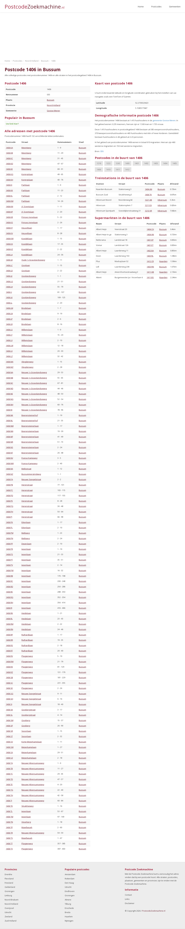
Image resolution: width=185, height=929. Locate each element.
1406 (99, 169)
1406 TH (9, 795)
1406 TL (9, 811)
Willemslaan (27, 329)
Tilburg (68, 904)
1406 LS (9, 329)
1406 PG (9, 506)
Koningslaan (27, 174)
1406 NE (9, 393)
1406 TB (9, 768)
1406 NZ (9, 474)
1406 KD (9, 163)
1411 (118, 169)
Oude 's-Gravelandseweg (33, 260)
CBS (102, 151)
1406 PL (9, 527)
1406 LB (9, 260)
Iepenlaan (26, 549)
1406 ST (9, 736)
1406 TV (9, 848)
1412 (127, 169)
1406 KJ (9, 185)
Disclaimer (129, 903)
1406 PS (9, 554)
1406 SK (9, 709)
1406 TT (9, 843)
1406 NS (9, 447)
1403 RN (150, 266)
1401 (137, 163)
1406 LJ (9, 292)
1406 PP (9, 543)
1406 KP (9, 211)
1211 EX (148, 205)
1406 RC (9, 581)
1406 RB (9, 576)
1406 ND (9, 388)
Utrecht (8, 912)
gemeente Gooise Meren (164, 120)
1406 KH (9, 179)
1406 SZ (9, 758)
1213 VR (148, 210)
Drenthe (8, 874)
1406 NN (9, 431)
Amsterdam (70, 874)
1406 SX (9, 752)
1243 (118, 163)
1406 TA (9, 763)
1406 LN (9, 313)
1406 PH (9, 511)
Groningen (9, 891)
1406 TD (9, 779)
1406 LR (9, 324)
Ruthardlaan (27, 634)
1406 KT (9, 228)
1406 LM (9, 308)
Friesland (9, 882)
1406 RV (9, 656)
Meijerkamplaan (28, 747)
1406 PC (9, 490)
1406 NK (9, 415)
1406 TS (9, 838)
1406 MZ (9, 367)
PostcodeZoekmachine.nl (153, 910)
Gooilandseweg (28, 276)
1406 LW (9, 345)
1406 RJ (9, 608)
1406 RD (9, 586)
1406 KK (9, 190)
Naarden (163, 261)
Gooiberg (25, 720)
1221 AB (148, 200)
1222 (108, 163)
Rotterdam (69, 878)
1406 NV (9, 458)
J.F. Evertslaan (27, 206)
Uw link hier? (12, 123)
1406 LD (9, 270)
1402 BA (150, 250)
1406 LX (9, 351)
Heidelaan (26, 613)
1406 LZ (9, 356)
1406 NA (9, 372)
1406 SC (9, 683)
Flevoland (9, 878)
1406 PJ (9, 517)
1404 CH (150, 229)
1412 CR (150, 261)
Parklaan (25, 185)
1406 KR (9, 217)
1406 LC (9, 265)
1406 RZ (9, 672)
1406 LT (9, 335)
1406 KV (9, 233)
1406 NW (10, 463)
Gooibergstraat (28, 709)
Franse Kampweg (29, 458)
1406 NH (9, 404)
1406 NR (9, 442)
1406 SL (9, 715)
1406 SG (9, 693)
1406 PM (9, 533)
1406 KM (9, 201)
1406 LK (9, 297)
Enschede (69, 908)
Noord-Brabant (11, 899)
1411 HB (150, 272)
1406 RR (9, 640)
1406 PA (9, 479)
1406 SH (9, 699)
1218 (99, 163)
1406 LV (9, 340)
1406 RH (9, 602)
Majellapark (26, 827)
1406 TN (9, 822)
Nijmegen (69, 920)
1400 (127, 163)
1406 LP (9, 319)
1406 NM (10, 426)
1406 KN (9, 206)
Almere (68, 899)
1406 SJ (9, 704)
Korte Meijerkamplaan (31, 741)
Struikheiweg (27, 806)
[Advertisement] (92, 35)
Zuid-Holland (10, 920)
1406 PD (9, 495)
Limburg (8, 895)
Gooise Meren (53, 110)
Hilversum (162, 200)
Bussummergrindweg (31, 474)
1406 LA (9, 254)
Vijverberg (26, 822)
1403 (156, 163)
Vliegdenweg (27, 361)
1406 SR (9, 731)
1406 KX (9, 244)
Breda (67, 912)
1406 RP (9, 634)
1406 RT (9, 650)
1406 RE (9, 591)
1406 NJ (9, 410)
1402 (146, 163)
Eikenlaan (26, 522)
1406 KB (9, 153)
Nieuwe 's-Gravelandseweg (34, 372)
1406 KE (9, 169)
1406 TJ (9, 800)
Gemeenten (174, 6)
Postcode (34, 5)
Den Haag (69, 882)
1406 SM (9, 720)
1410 (108, 169)
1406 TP (9, 827)
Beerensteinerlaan (30, 426)
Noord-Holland (53, 105)
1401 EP (150, 240)
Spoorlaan (26, 731)
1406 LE (9, 276)
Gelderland (10, 887)
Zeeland (8, 916)
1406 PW (10, 570)
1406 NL (9, 420)
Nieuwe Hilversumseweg (32, 763)
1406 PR (9, 549)
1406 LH (9, 286)
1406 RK (9, 613)
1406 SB (9, 677)
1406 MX (9, 361)
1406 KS (9, 222)
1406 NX (9, 468)
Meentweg (26, 147)
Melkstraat (26, 468)
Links (127, 899)
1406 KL (9, 195)
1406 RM (9, 624)
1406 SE (9, 688)
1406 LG (9, 281)
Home (141, 6)
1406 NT (9, 452)
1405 (175, 163)
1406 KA (9, 147)
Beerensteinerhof (29, 415)
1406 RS (9, 645)
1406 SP (9, 725)
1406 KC (9, 158)
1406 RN (9, 629)
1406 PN (9, 538)
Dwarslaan (26, 543)
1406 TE (9, 784)
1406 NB (9, 377)
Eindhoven (70, 891)
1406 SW (10, 747)
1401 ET (150, 245)
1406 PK (9, 522)
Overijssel (9, 908)
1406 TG (9, 790)
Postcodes (156, 6)
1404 (165, 163)
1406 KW (10, 238)
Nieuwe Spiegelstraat (31, 479)
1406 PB (9, 484)
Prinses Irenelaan (29, 217)
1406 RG (9, 597)
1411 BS (150, 277)
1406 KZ (9, 249)
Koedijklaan (26, 238)
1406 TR (9, 832)
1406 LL (9, 302)
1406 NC (9, 383)
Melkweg (25, 533)
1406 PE (9, 501)
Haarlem (69, 916)
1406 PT (9, 559)
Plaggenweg (27, 656)
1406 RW (10, 661)
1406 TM (9, 816)
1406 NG (9, 399)
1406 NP (9, 436)
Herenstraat (27, 484)
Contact (128, 894)
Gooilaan (25, 265)
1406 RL (9, 618)
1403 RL (150, 256)
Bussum (50, 100)
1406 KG (9, 174)
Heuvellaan (26, 228)
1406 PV (9, 565)
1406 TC (9, 773)
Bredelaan (26, 308)
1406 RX (9, 666)
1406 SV (9, 741)
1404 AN (148, 189)
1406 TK (9, 806)
